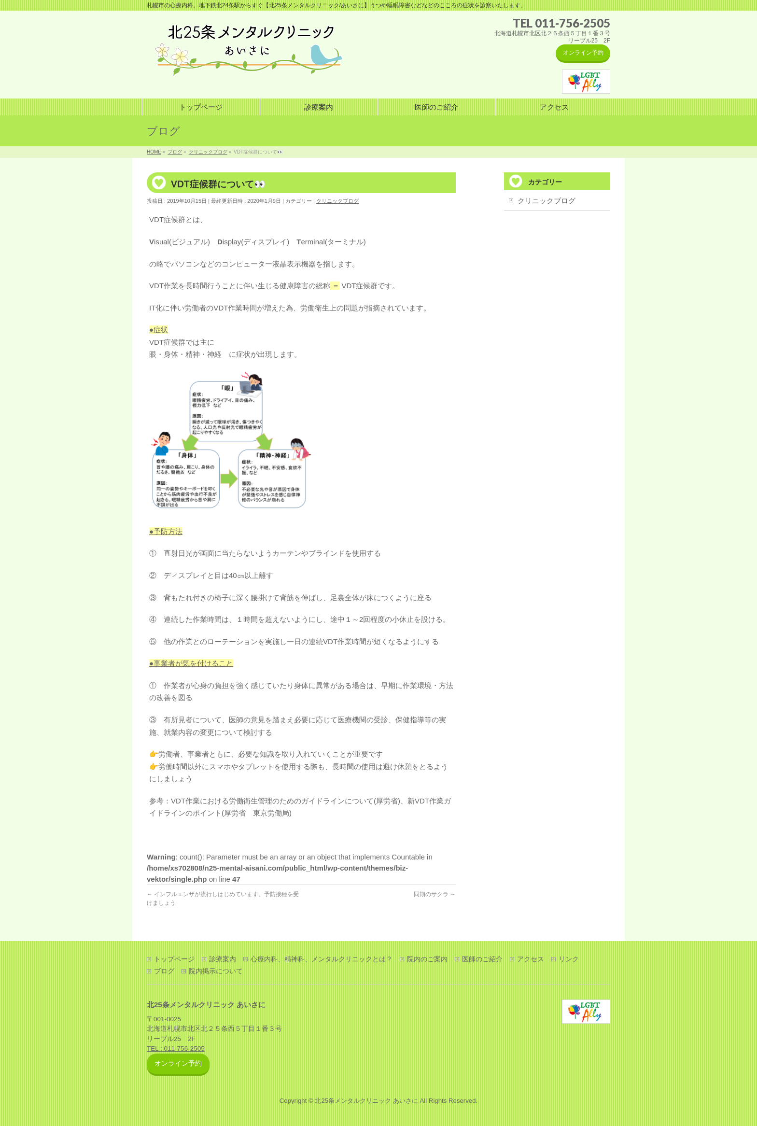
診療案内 (222, 959)
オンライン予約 (583, 52)
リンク (569, 959)
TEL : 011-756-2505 (176, 1048)
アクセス (530, 959)
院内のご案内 (427, 959)
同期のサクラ (435, 894)
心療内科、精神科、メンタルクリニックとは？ (322, 959)
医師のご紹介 (482, 959)
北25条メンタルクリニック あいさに (366, 1100)
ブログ (164, 971)
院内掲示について (216, 971)
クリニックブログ (337, 201)
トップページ (174, 959)
